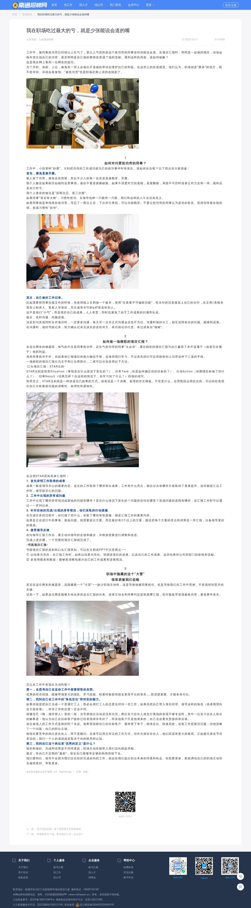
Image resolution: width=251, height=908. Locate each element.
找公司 (99, 4)
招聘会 (92, 877)
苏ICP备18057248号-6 (42, 899)
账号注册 (58, 867)
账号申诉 (128, 877)
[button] (150, 5)
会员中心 (133, 4)
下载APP (204, 878)
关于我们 (23, 867)
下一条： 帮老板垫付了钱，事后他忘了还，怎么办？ (54, 834)
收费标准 (128, 867)
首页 (54, 4)
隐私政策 (23, 877)
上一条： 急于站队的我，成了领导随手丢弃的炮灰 (53, 829)
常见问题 (128, 872)
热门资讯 (115, 4)
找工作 (68, 4)
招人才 (83, 4)
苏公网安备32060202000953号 (95, 904)
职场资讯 (27, 14)
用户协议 (23, 872)
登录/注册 (231, 5)
